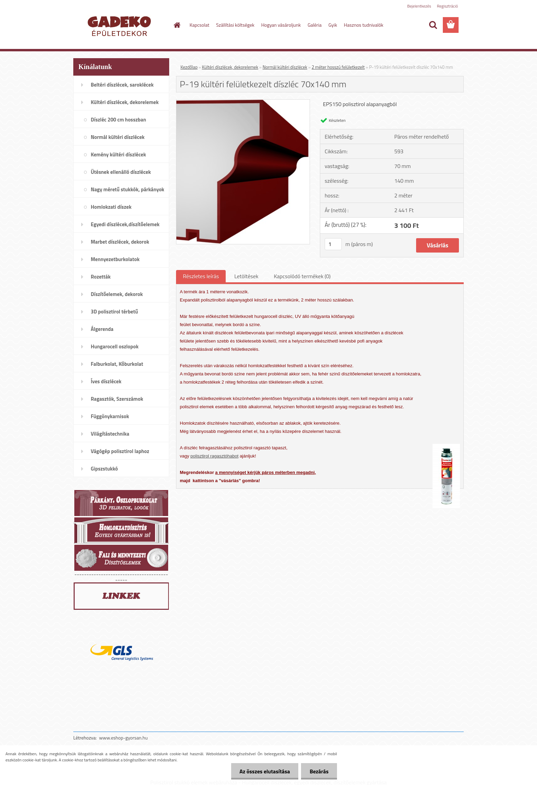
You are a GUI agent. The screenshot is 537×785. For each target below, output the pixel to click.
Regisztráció (447, 6)
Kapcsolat (200, 24)
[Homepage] (177, 25)
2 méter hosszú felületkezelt (338, 67)
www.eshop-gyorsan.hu (123, 737)
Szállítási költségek (235, 24)
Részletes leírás (201, 276)
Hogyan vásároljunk (281, 24)
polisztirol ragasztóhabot (214, 456)
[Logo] (120, 25)
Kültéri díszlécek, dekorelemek (230, 67)
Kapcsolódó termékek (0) (302, 276)
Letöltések (246, 276)
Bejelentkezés (419, 6)
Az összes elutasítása (264, 771)
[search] (433, 25)
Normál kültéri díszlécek (285, 67)
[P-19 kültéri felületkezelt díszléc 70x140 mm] (243, 102)
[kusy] (333, 244)
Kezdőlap (189, 67)
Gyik (332, 24)
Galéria (315, 24)
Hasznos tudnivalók (363, 24)
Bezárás (319, 771)
